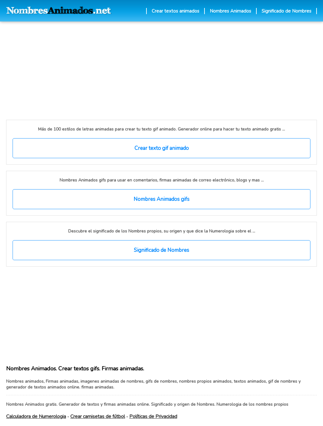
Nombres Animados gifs (161, 199)
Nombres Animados (230, 11)
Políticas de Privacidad (153, 416)
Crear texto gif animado (161, 148)
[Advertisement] (121, 71)
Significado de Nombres (286, 11)
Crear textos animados (175, 11)
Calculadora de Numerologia (36, 416)
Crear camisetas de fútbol (97, 416)
